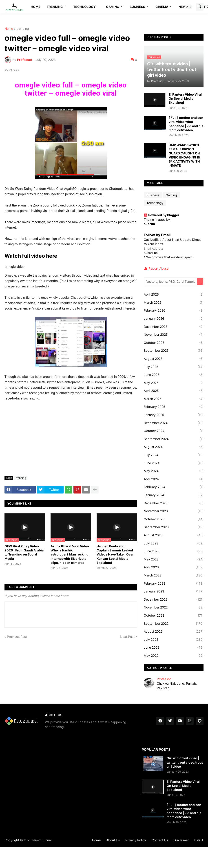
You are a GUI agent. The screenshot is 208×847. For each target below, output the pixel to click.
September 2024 (174, 439)
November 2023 (174, 511)
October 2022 (174, 615)
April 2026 (174, 294)
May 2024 (174, 471)
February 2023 (174, 583)
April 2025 (174, 390)
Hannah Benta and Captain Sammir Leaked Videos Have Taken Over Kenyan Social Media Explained (115, 554)
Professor (164, 679)
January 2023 (174, 591)
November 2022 (174, 607)
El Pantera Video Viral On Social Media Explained (185, 98)
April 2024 (174, 479)
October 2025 (174, 342)
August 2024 (174, 447)
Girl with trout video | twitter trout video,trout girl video (185, 762)
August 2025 (174, 358)
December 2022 (174, 599)
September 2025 (174, 350)
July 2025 (174, 367)
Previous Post (17, 636)
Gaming (112, 7)
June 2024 (174, 463)
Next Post (127, 636)
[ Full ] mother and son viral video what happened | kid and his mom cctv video (186, 124)
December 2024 (174, 423)
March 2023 (174, 575)
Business (137, 7)
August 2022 (174, 631)
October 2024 (174, 431)
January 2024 (174, 495)
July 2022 (174, 639)
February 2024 (174, 487)
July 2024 (174, 455)
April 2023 (174, 567)
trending (23, 28)
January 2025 (174, 415)
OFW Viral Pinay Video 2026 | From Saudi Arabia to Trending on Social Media (24, 552)
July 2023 (174, 543)
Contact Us (160, 840)
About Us (113, 840)
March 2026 (174, 302)
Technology (84, 7)
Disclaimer (181, 840)
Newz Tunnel (41, 840)
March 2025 (174, 399)
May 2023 (174, 559)
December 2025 (174, 326)
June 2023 (174, 551)
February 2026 (174, 310)
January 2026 (174, 318)
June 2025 (174, 374)
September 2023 (174, 527)
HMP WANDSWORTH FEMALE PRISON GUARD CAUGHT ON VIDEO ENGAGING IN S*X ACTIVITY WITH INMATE (184, 155)
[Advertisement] (70, 438)
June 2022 (174, 647)
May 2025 (174, 383)
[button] (189, 7)
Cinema (161, 7)
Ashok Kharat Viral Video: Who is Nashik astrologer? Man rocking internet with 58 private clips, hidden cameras (70, 554)
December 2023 (174, 503)
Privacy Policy (135, 840)
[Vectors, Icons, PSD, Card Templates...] (170, 281)
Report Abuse (158, 268)
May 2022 (174, 655)
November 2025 (174, 334)
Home (35, 7)
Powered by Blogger (161, 215)
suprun (149, 224)
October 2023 (174, 519)
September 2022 (174, 623)
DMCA (199, 840)
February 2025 (174, 406)
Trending (55, 7)
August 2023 (174, 535)
